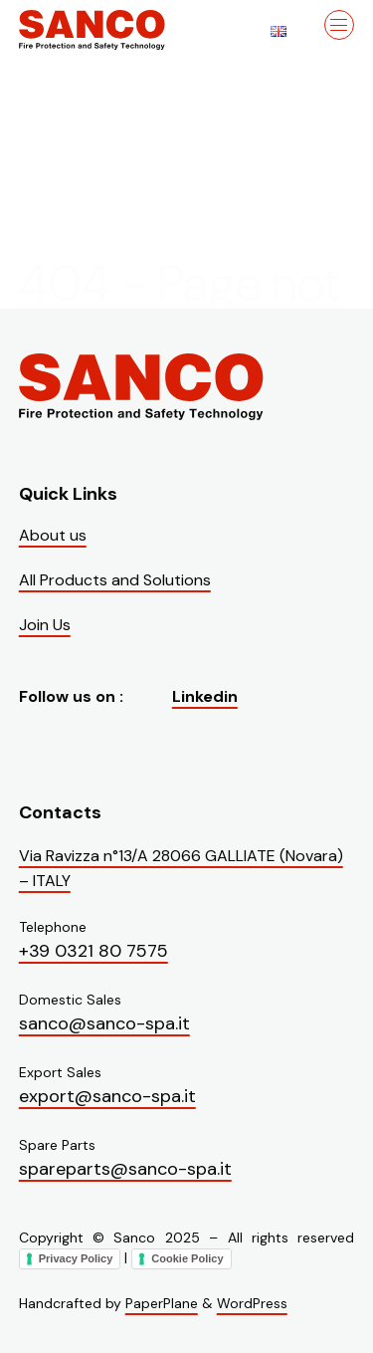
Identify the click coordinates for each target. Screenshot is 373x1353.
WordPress (252, 1303)
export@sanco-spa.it (107, 1096)
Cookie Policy (187, 1258)
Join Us (45, 624)
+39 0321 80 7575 (93, 951)
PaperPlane (161, 1303)
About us (53, 535)
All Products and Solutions (115, 579)
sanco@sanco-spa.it (104, 1023)
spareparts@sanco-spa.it (125, 1169)
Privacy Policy (76, 1258)
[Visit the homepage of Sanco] (118, 30)
